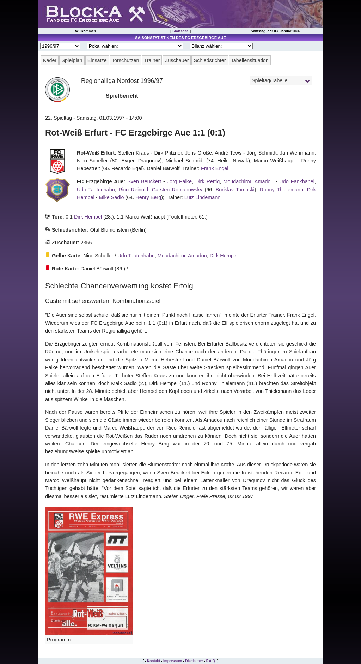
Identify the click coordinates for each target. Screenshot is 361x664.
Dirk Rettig (207, 181)
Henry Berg (148, 197)
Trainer (152, 60)
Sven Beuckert (144, 181)
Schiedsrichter (210, 60)
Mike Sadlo (111, 197)
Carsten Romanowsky (177, 189)
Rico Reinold (133, 189)
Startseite (180, 31)
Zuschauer (177, 60)
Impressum (172, 661)
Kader (49, 60)
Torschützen (125, 60)
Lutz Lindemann (202, 197)
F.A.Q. (211, 661)
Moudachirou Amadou (248, 181)
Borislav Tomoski (235, 189)
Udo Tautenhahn (96, 189)
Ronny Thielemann (281, 189)
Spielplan (71, 60)
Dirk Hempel (88, 217)
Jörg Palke (179, 181)
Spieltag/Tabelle (270, 80)
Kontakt (153, 661)
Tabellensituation (250, 60)
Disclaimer (194, 661)
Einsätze (97, 60)
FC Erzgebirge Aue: (101, 181)
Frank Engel (214, 168)
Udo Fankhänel (296, 181)
